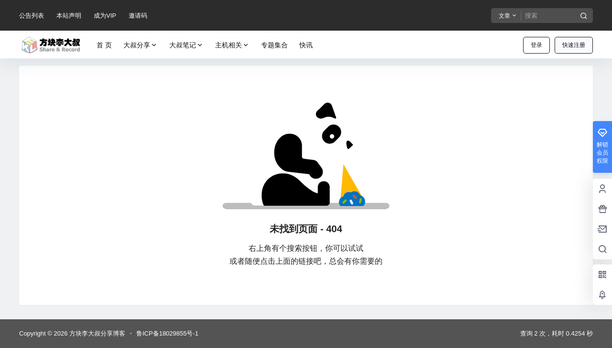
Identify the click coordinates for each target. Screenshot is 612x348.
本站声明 (68, 15)
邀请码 (138, 15)
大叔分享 (140, 45)
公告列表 (31, 15)
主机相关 (232, 45)
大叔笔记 (186, 45)
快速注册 (573, 45)
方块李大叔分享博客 (96, 333)
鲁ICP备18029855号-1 (167, 333)
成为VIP (105, 15)
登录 (536, 45)
